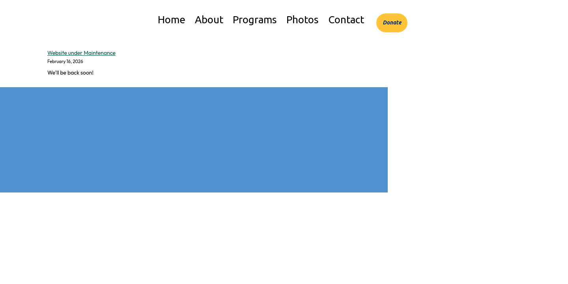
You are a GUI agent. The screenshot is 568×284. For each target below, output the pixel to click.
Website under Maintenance (81, 52)
